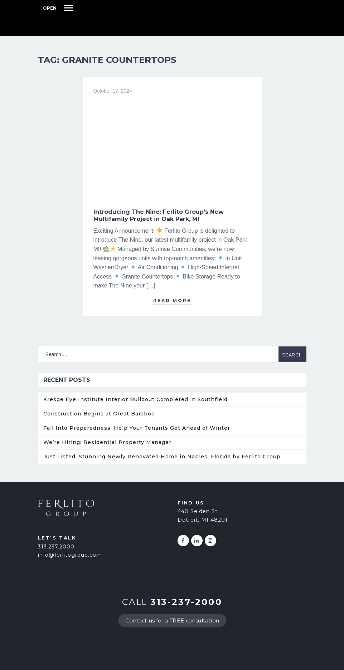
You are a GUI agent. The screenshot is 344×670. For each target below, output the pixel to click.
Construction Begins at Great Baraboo (99, 413)
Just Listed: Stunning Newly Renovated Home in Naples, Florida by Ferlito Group (162, 456)
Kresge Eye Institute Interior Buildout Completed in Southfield (135, 399)
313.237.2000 (56, 546)
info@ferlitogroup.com (70, 555)
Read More (172, 300)
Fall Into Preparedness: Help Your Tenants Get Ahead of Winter (136, 428)
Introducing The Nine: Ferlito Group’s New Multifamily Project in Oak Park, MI (158, 215)
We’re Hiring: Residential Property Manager (107, 442)
